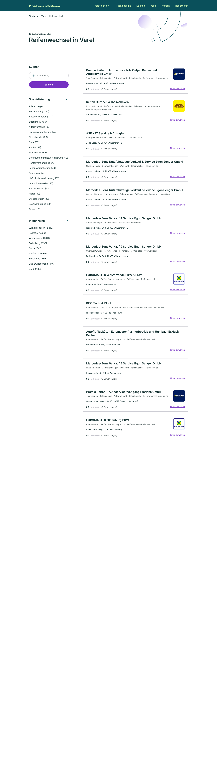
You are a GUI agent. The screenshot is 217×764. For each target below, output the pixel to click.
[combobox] (49, 75)
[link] (135, 79)
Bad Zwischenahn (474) (41, 264)
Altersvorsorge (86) (39, 127)
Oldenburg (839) (38, 243)
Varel (43, 16)
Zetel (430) (35, 269)
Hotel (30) (34, 193)
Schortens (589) (38, 258)
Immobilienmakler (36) (41, 183)
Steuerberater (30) (39, 199)
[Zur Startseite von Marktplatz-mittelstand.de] (44, 5)
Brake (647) (35, 248)
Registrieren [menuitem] (181, 5)
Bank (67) (34, 142)
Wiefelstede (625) (38, 253)
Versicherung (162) (39, 111)
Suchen (49, 84)
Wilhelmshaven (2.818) (41, 228)
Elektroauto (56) (38, 152)
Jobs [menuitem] (153, 5)
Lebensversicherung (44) (42, 168)
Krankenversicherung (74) (42, 132)
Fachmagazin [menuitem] (123, 5)
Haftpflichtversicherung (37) (44, 178)
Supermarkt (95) (38, 122)
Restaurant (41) (37, 173)
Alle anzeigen (36, 106)
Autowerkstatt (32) (39, 188)
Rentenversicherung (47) (42, 163)
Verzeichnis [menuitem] (100, 5)
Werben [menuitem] (166, 5)
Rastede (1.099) (37, 233)
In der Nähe (37, 221)
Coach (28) (35, 209)
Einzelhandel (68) (38, 137)
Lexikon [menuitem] (140, 5)
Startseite (33, 16)
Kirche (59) (35, 147)
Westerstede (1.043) (40, 238)
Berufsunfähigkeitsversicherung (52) (48, 158)
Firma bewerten (177, 89)
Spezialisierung (39, 99)
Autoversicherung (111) (41, 116)
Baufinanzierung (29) (40, 204)
